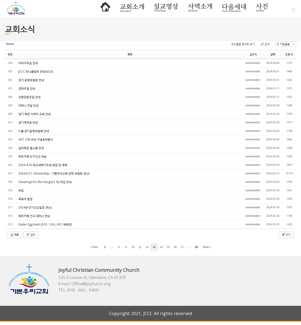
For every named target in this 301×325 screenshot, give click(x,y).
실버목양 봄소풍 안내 (31, 148)
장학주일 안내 (26, 88)
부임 (21, 190)
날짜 (272, 54)
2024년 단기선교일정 (31, 207)
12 (147, 247)
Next (207, 247)
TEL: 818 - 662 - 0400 (78, 290)
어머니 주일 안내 (28, 105)
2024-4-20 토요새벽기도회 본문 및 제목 (42, 165)
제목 (129, 54)
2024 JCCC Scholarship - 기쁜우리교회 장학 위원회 (50, 173)
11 (140, 247)
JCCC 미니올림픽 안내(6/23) (35, 71)
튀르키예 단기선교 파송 (32, 156)
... (112, 247)
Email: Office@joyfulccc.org (84, 284)
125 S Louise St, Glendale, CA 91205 (92, 277)
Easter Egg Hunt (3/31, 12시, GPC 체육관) (45, 224)
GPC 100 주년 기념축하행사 (35, 139)
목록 (14, 235)
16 (175, 247)
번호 (10, 54)
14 (161, 247)
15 (168, 247)
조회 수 (289, 54)
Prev (94, 247)
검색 (264, 44)
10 (133, 247)
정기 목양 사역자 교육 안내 (34, 114)
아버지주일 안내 (28, 63)
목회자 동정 (25, 199)
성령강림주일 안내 (29, 97)
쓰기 (285, 234)
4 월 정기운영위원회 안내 (33, 131)
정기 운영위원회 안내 (31, 80)
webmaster (253, 63)
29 (196, 247)
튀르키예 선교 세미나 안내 (34, 216)
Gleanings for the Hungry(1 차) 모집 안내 (45, 182)
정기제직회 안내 (28, 122)
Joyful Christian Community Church (99, 270)
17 (182, 247)
